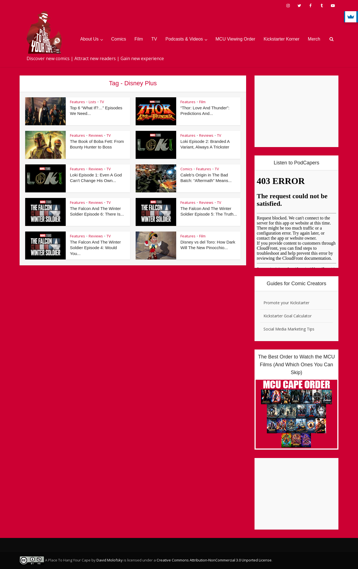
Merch (314, 39)
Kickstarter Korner (282, 39)
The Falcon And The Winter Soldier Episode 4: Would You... (95, 248)
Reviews (96, 135)
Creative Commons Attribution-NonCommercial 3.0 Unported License (214, 560)
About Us (89, 39)
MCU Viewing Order (235, 39)
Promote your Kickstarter (286, 302)
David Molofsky (109, 560)
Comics (118, 39)
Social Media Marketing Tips (288, 329)
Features (77, 101)
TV (154, 39)
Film (139, 39)
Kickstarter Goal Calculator (287, 315)
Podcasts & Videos (184, 39)
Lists (92, 101)
